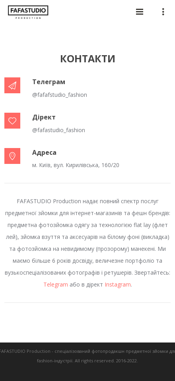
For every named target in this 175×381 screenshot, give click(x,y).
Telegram (55, 284)
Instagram (118, 284)
